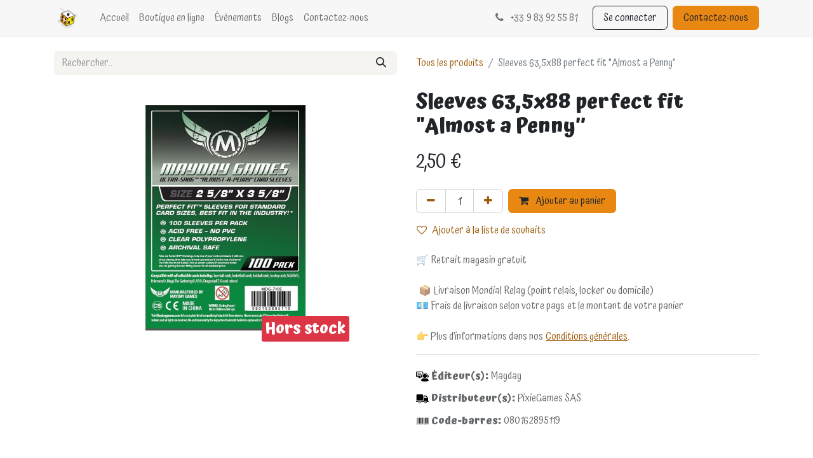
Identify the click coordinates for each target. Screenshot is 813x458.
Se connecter (630, 18)
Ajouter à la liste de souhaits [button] (481, 230)
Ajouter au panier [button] (562, 201)
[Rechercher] (381, 63)
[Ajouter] (488, 201)
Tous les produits (449, 63)
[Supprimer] (431, 201)
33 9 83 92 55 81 (535, 18)
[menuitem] (114, 18)
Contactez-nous (715, 18)
